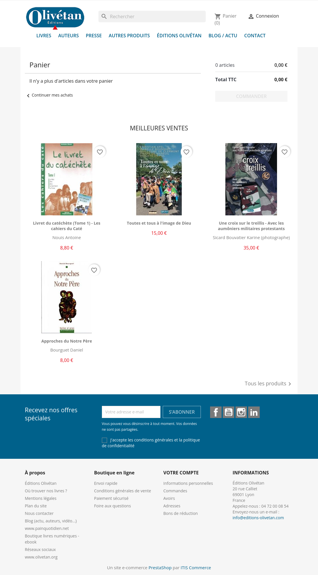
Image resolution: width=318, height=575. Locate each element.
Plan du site (36, 506)
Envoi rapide (105, 483)
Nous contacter (39, 513)
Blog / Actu (222, 35)
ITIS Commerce (196, 567)
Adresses (171, 506)
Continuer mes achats (49, 95)
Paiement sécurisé (111, 498)
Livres (43, 35)
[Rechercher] (152, 16)
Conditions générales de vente (122, 490)
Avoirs (169, 498)
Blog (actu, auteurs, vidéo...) (51, 521)
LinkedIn (254, 412)
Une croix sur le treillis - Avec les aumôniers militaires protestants (251, 226)
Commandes (175, 490)
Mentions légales (41, 498)
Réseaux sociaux (40, 549)
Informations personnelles (188, 483)
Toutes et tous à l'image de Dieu (159, 223)
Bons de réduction (180, 513)
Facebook (216, 412)
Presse (94, 35)
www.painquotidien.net (47, 528)
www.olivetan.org (41, 557)
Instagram (241, 412)
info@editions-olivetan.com (258, 517)
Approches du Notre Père (66, 341)
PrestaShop (160, 567)
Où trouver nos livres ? (46, 490)
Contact (254, 35)
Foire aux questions (112, 506)
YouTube (228, 412)
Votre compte (181, 472)
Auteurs (68, 35)
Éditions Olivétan (179, 35)
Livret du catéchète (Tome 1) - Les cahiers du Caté (66, 226)
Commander (251, 96)
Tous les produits (269, 383)
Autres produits (129, 35)
